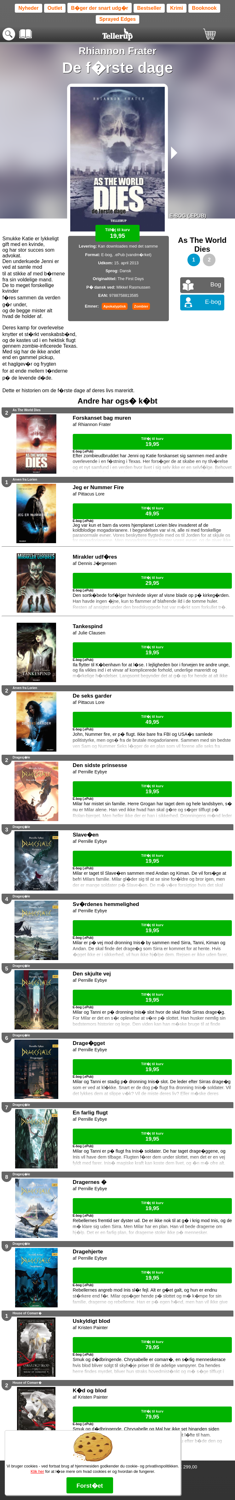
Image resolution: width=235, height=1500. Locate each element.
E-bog (213, 301)
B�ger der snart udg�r (99, 8)
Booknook (204, 8)
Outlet (55, 8)
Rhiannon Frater (117, 51)
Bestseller (149, 8)
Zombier (141, 306)
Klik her (37, 1471)
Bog (215, 284)
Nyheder (28, 8)
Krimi (176, 8)
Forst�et (90, 1485)
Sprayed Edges (117, 19)
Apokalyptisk (114, 306)
